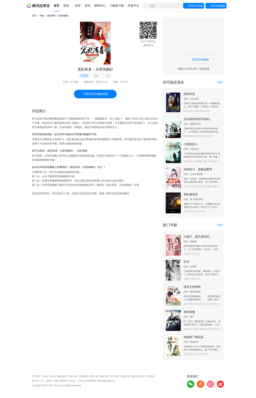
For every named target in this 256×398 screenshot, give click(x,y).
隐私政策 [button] (125, 376)
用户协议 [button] (150, 376)
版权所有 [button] (104, 376)
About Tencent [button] (49, 376)
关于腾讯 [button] (36, 376)
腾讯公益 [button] (94, 376)
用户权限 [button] (115, 376)
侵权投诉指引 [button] (138, 376)
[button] (38, 6)
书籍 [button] (41, 15)
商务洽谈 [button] (73, 376)
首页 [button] (34, 15)
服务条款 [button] (62, 376)
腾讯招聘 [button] (83, 376)
